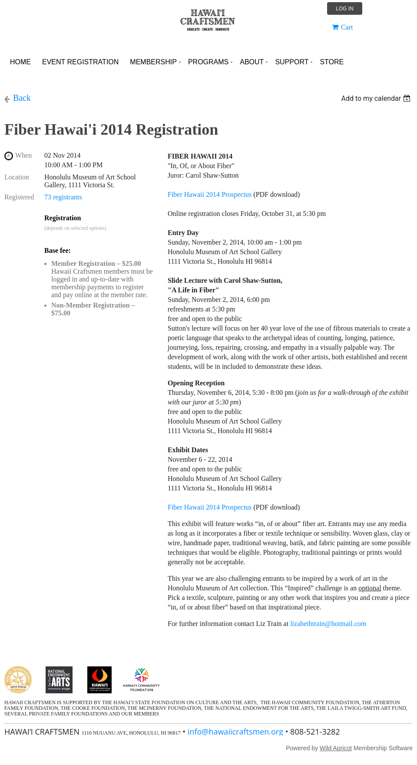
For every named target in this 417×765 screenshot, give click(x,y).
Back (22, 98)
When (23, 155)
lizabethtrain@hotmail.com (329, 623)
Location (16, 177)
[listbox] (377, 98)
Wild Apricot (336, 748)
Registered (19, 197)
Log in (345, 9)
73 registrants (63, 197)
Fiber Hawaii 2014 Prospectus (210, 194)
